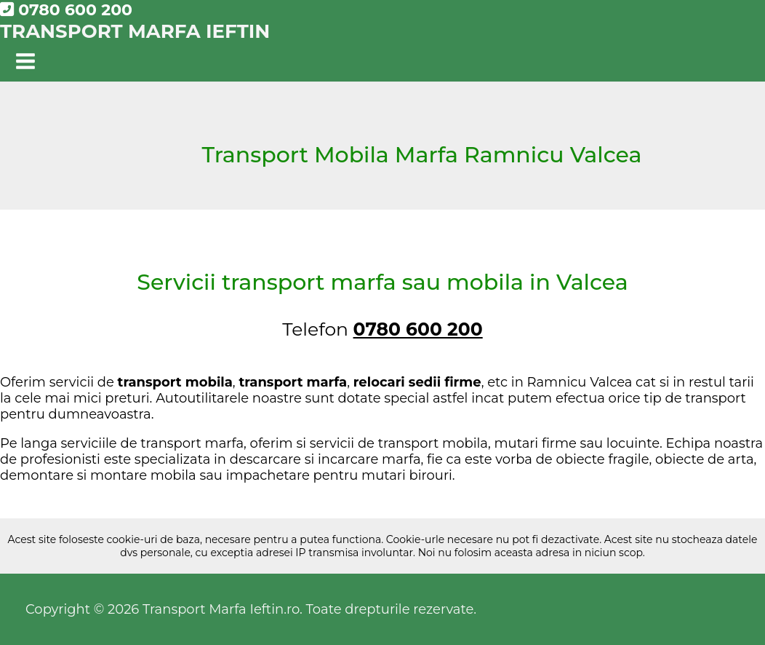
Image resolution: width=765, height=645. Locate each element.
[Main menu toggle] (25, 62)
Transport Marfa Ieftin (135, 31)
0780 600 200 (66, 10)
